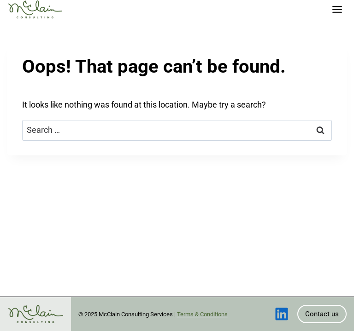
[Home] (35, 9)
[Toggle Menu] (337, 9)
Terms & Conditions (202, 314)
